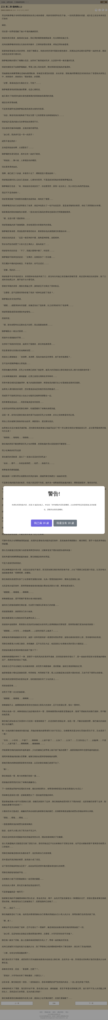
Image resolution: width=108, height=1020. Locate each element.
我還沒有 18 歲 (65, 523)
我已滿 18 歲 (41, 523)
